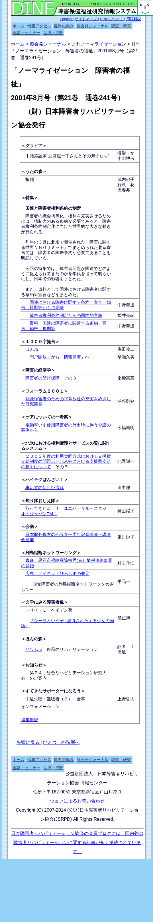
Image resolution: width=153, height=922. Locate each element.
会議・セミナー (26, 32)
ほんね (31, 349)
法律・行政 (53, 32)
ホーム (19, 26)
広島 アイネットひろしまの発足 (57, 573)
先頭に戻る (28, 742)
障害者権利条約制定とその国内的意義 (66, 315)
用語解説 (133, 19)
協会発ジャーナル (93, 26)
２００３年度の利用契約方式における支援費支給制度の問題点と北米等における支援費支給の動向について (66, 461)
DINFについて (112, 19)
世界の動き (64, 26)
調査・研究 (121, 26)
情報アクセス (39, 26)
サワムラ (33, 649)
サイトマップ (86, 19)
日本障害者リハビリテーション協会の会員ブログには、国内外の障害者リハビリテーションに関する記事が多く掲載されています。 (77, 842)
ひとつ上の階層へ (61, 742)
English (66, 19)
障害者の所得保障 (42, 378)
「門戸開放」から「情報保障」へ (57, 356)
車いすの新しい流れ (44, 487)
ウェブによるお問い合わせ (77, 801)
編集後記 (29, 719)
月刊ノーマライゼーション (99, 44)
